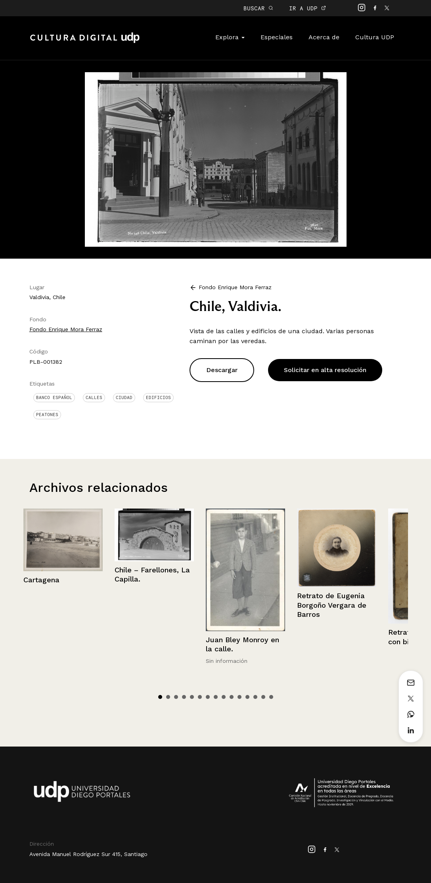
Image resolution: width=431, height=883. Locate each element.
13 (255, 697)
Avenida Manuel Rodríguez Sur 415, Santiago (88, 854)
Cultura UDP (374, 37)
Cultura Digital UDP (84, 42)
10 (232, 697)
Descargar (222, 370)
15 (271, 697)
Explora (230, 37)
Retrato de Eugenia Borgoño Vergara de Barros (331, 604)
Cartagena (41, 580)
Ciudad (124, 397)
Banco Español (54, 397)
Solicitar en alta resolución (325, 370)
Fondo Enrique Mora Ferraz (65, 329)
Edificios (158, 397)
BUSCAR (258, 8)
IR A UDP (307, 8)
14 (263, 697)
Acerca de (323, 37)
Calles (94, 397)
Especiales (277, 37)
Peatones (47, 414)
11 (239, 697)
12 (247, 697)
